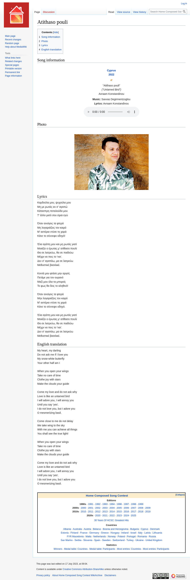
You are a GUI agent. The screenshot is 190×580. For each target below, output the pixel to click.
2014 (112, 511)
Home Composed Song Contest (107, 495)
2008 (140, 508)
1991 (90, 504)
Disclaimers (110, 575)
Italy (140, 532)
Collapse (180, 495)
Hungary (115, 532)
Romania (142, 536)
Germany (94, 532)
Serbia (78, 540)
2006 (126, 508)
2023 (119, 515)
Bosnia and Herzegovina (115, 529)
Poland (121, 536)
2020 (97, 515)
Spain (97, 540)
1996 (119, 504)
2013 (104, 511)
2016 (126, 511)
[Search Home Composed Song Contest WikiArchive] (168, 11)
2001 (90, 508)
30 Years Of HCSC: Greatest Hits (111, 520)
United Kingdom (153, 540)
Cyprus (111, 70)
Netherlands (99, 536)
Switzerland (118, 540)
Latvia (147, 532)
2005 (119, 508)
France (83, 532)
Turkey (130, 540)
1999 (140, 504)
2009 (147, 508)
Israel (133, 532)
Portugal (131, 536)
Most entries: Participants (156, 549)
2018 (140, 511)
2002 (97, 508)
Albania (67, 529)
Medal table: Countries (76, 549)
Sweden (106, 540)
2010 (83, 511)
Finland (74, 532)
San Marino (67, 540)
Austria (87, 529)
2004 (112, 508)
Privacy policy (43, 575)
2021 (104, 515)
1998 (133, 504)
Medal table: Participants (102, 549)
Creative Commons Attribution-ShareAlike (83, 569)
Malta (88, 536)
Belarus (97, 529)
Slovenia (87, 540)
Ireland (125, 532)
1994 (112, 504)
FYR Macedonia (75, 536)
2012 (97, 511)
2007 (133, 508)
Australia (77, 529)
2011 (90, 511)
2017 (133, 511)
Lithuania (157, 532)
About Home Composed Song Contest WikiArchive (77, 575)
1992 (97, 504)
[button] (180, 494)
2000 (83, 508)
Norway (112, 536)
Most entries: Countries (129, 549)
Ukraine (139, 540)
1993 (104, 504)
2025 (133, 515)
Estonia (65, 532)
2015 (119, 511)
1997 (126, 504)
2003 (104, 508)
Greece (105, 532)
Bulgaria (134, 529)
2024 (126, 515)
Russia (152, 536)
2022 (111, 74)
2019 (147, 511)
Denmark (155, 529)
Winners (58, 549)
